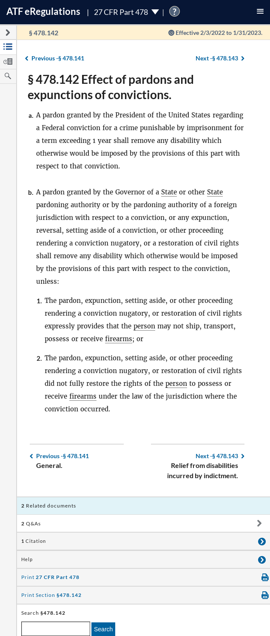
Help (27, 559)
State (169, 192)
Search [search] (103, 629)
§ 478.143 (217, 58)
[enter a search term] (55, 629)
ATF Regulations (43, 11)
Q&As (31, 523)
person (144, 326)
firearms (118, 339)
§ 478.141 (57, 58)
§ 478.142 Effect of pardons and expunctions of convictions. (111, 87)
